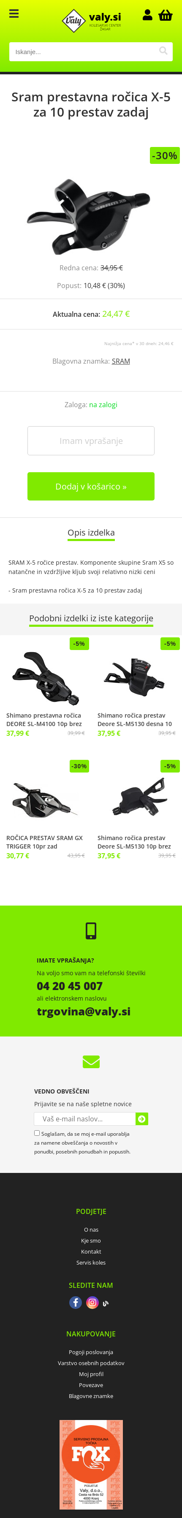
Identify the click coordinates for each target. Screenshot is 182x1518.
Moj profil (91, 1374)
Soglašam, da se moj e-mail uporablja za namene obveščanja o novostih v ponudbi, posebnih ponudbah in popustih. (82, 1142)
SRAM (121, 361)
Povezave (91, 1385)
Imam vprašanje (91, 440)
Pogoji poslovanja (91, 1352)
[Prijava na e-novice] (142, 1119)
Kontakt (91, 1251)
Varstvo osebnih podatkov (91, 1363)
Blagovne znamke (91, 1396)
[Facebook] (75, 1303)
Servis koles (91, 1262)
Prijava (151, 15)
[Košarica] (164, 15)
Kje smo (91, 1240)
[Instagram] (92, 1303)
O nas (91, 1229)
